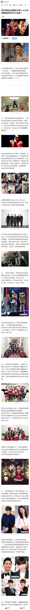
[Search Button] (28, 5)
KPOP (6, 5)
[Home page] (5, 2)
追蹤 (14, 38)
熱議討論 (20, 5)
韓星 (10, 5)
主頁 (2, 5)
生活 (25, 5)
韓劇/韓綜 (14, 5)
